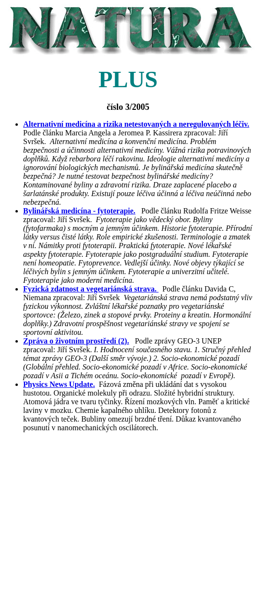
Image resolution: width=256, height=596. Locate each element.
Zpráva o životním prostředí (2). (76, 341)
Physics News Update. (59, 384)
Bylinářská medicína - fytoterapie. (79, 211)
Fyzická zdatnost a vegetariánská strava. (91, 289)
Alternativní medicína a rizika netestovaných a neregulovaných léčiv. (136, 124)
